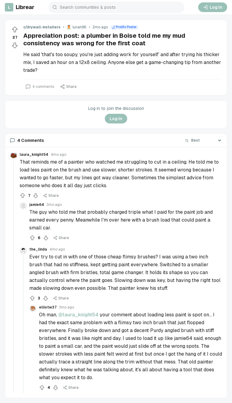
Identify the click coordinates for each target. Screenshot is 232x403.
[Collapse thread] (13, 277)
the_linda (38, 249)
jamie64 (36, 204)
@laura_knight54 (78, 315)
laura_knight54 (34, 154)
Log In (212, 7)
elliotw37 (47, 307)
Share (68, 86)
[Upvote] (15, 29)
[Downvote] (15, 45)
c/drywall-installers (41, 27)
